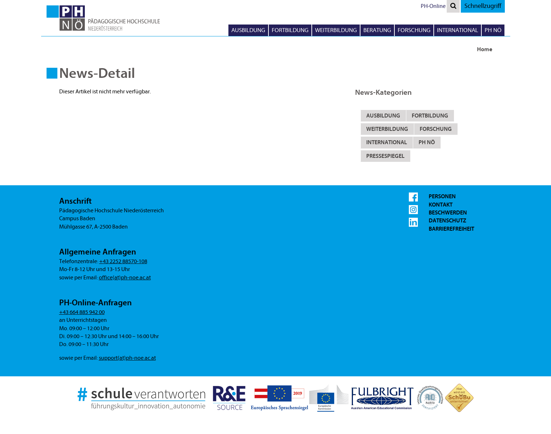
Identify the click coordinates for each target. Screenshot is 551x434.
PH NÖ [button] (493, 30)
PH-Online (433, 6)
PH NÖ (427, 142)
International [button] (457, 30)
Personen (442, 196)
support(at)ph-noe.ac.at (127, 358)
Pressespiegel (385, 156)
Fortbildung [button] (290, 30)
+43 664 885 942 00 (82, 312)
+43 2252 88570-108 (123, 261)
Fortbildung (430, 115)
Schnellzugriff (482, 6)
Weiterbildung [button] (336, 30)
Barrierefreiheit (451, 229)
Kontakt (440, 204)
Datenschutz (447, 220)
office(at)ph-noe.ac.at (125, 277)
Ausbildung (383, 115)
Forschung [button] (414, 30)
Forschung (436, 129)
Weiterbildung (387, 129)
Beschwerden (448, 212)
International (386, 142)
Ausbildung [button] (248, 30)
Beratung (377, 30)
